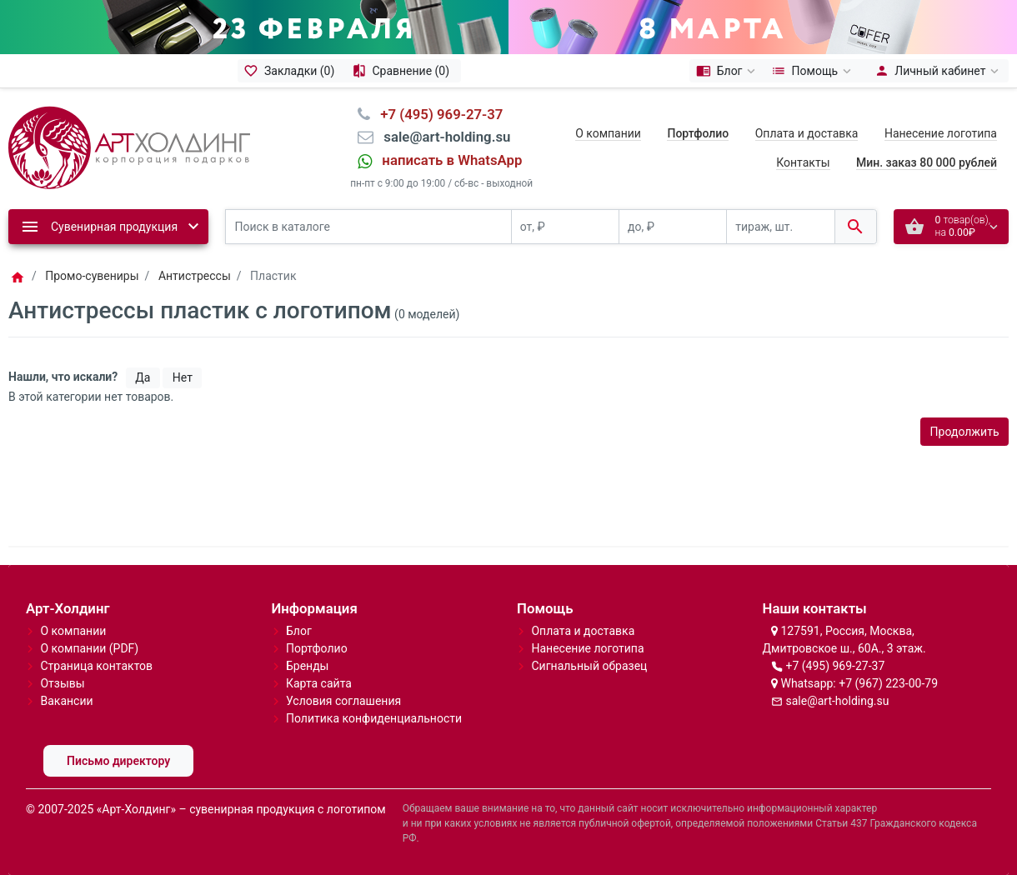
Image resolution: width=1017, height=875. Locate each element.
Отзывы (62, 683)
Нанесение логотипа (940, 133)
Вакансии (66, 701)
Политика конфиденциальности (374, 718)
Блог (299, 631)
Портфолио (317, 648)
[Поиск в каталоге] (368, 227)
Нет (183, 377)
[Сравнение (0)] (403, 70)
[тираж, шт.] (780, 227)
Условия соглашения (343, 701)
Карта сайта (319, 683)
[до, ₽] (673, 227)
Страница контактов (96, 665)
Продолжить (964, 431)
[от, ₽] (565, 227)
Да (142, 377)
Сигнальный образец (589, 665)
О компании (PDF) (89, 648)
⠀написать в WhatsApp (447, 160)
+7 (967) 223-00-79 (888, 683)
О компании (608, 133)
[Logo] (129, 146)
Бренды (307, 665)
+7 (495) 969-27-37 (834, 665)
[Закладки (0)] (292, 70)
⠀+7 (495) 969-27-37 (436, 114)
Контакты (802, 162)
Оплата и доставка (807, 133)
